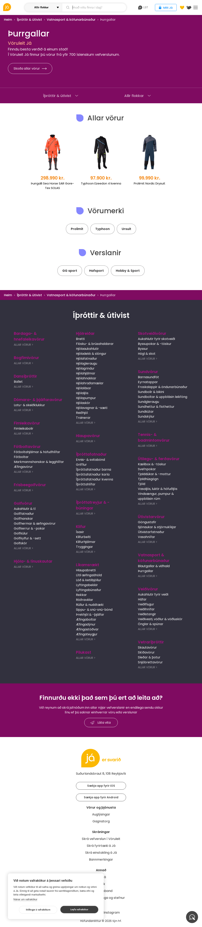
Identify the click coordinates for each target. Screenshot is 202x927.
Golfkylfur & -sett (27, 538)
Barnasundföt (148, 377)
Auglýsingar (101, 814)
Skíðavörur (146, 652)
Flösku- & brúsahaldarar (95, 344)
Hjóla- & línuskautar (33, 561)
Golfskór (20, 543)
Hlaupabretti (86, 570)
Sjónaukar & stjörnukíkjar (157, 527)
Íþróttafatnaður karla (92, 474)
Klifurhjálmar (85, 542)
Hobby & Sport (128, 270)
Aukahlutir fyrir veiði (153, 594)
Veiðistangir (147, 614)
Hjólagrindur (85, 368)
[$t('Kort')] (188, 7)
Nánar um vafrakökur (25, 899)
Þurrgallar (145, 571)
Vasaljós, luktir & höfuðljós (157, 489)
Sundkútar (146, 411)
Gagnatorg (101, 821)
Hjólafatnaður (86, 358)
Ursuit (126, 229)
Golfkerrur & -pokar (29, 528)
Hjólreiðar (85, 333)
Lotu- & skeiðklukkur (29, 405)
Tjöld (141, 484)
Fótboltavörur (27, 446)
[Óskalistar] (182, 7)
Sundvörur (148, 371)
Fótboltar (21, 457)
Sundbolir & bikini (151, 392)
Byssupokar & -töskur (154, 344)
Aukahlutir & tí (25, 508)
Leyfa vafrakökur (79, 909)
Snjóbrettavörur (150, 662)
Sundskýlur (146, 416)
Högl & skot (146, 353)
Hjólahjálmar (85, 373)
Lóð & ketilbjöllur (88, 580)
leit (143, 7)
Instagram (112, 912)
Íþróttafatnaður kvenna (94, 479)
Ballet (18, 381)
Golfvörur (23, 503)
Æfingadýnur (85, 624)
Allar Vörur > (23, 345)
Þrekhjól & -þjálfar (90, 614)
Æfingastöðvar (87, 629)
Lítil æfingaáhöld (89, 575)
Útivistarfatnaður (151, 532)
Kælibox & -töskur (152, 464)
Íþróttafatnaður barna (93, 469)
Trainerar (83, 417)
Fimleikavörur (27, 423)
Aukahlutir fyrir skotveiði (156, 339)
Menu (195, 7)
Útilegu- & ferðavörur (159, 459)
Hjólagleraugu (86, 363)
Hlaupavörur (88, 435)
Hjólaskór (83, 403)
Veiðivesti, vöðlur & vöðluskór (160, 619)
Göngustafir (147, 522)
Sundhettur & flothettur (156, 406)
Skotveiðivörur (152, 333)
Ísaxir (80, 532)
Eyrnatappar (148, 382)
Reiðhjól (82, 412)
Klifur (81, 526)
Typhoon (102, 229)
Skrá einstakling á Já (101, 852)
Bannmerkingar (101, 859)
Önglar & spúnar (150, 624)
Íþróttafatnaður (91, 454)
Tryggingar (84, 546)
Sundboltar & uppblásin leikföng (162, 397)
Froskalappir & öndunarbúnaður (162, 387)
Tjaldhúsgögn (148, 479)
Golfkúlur (21, 533)
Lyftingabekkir (87, 585)
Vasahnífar (146, 537)
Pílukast (83, 652)
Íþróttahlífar (85, 484)
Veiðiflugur (146, 604)
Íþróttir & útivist (29, 19)
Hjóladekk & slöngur (91, 353)
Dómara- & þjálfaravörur (38, 399)
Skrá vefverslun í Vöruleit (101, 839)
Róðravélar (84, 600)
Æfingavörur (23, 466)
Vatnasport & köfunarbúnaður (71, 19)
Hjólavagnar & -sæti (91, 408)
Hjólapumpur (86, 398)
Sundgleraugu (148, 401)
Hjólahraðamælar (90, 383)
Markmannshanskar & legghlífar (39, 462)
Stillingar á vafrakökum (38, 909)
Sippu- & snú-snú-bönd (94, 609)
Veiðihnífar (146, 609)
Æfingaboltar (86, 619)
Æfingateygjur (86, 634)
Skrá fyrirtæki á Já (101, 845)
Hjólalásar (83, 388)
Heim (8, 19)
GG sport (69, 270)
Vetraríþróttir (151, 642)
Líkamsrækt (87, 565)
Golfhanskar (23, 518)
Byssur (143, 348)
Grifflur (81, 464)
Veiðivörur (148, 589)
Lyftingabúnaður (88, 590)
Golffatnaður (24, 513)
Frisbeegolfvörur (30, 485)
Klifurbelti (83, 537)
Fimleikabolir (23, 428)
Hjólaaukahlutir (87, 348)
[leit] (94, 7)
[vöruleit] (13, 7)
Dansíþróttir (25, 376)
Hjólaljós (82, 393)
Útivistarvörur (151, 516)
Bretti (80, 339)
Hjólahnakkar (86, 378)
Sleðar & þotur (149, 657)
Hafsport (96, 270)
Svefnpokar (147, 469)
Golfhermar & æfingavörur (35, 523)
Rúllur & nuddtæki (89, 604)
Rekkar (81, 595)
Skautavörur (147, 647)
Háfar (142, 599)
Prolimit (77, 229)
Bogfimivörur (26, 357)
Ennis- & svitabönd (90, 459)
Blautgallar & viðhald (154, 566)
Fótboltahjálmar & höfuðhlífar (37, 452)
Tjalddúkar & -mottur (154, 474)
